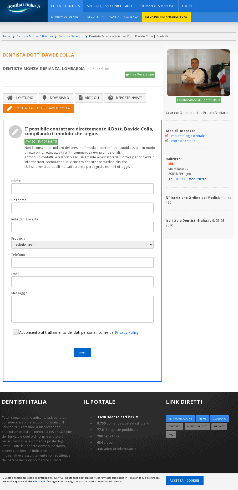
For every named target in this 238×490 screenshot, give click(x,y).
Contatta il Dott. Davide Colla (38, 108)
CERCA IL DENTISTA (65, 6)
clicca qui (39, 481)
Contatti (175, 426)
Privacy (219, 426)
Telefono (18, 254)
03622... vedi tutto (191, 179)
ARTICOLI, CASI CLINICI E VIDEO (110, 6)
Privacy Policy (127, 332)
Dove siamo (56, 97)
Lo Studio (20, 97)
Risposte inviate (125, 97)
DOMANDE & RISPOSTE (157, 6)
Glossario (219, 418)
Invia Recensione (140, 74)
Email (15, 274)
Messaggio (19, 293)
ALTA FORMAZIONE (180, 418)
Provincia (18, 238)
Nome (16, 181)
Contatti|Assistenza (124, 16)
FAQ (171, 434)
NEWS (202, 418)
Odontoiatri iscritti (118, 417)
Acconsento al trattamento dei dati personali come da (79, 332)
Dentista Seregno (71, 36)
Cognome (18, 200)
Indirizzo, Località (24, 219)
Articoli (89, 97)
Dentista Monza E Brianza (35, 36)
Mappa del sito (197, 426)
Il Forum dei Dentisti (65, 16)
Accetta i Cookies (185, 480)
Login (187, 6)
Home (6, 36)
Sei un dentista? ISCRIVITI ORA (165, 16)
